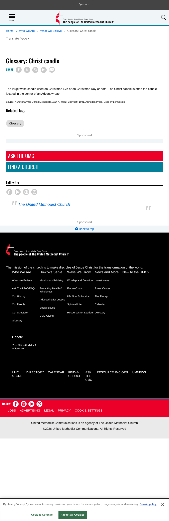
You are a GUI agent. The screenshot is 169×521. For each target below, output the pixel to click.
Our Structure (20, 312)
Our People (18, 304)
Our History (18, 296)
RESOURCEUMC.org (112, 372)
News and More (107, 272)
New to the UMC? (135, 272)
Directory (100, 312)
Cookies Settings (42, 514)
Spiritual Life (74, 304)
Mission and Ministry (51, 280)
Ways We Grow (79, 272)
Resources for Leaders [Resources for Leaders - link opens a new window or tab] (80, 312)
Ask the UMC (88, 376)
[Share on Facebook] (19, 70)
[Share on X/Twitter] (27, 70)
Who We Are (27, 30)
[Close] (162, 504)
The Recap (101, 296)
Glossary (15, 123)
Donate (17, 337)
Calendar (100, 304)
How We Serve (51, 272)
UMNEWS (139, 372)
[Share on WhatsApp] (35, 70)
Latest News (102, 280)
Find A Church (23, 167)
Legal (49, 411)
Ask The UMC (21, 156)
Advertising (30, 411)
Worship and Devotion (80, 280)
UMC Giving (47, 315)
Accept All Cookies (73, 514)
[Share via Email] (52, 70)
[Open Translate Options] (17, 38)
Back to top (84, 229)
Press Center (102, 288)
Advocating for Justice (52, 299)
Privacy (64, 411)
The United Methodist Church (44, 204)
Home (9, 30)
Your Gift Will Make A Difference (24, 347)
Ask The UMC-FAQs (24, 288)
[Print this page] (44, 70)
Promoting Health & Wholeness (51, 290)
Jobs (12, 411)
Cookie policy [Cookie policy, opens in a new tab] (148, 504)
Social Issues (47, 307)
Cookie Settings (89, 411)
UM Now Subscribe (78, 296)
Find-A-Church (75, 288)
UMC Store (17, 374)
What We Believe (51, 30)
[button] (163, 18)
